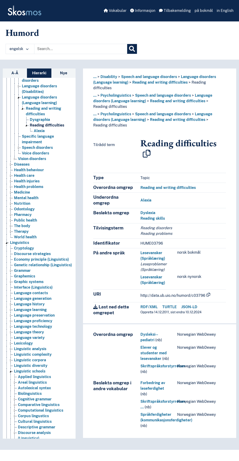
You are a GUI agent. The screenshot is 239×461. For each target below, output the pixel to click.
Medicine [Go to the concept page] (22, 192)
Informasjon (142, 10)
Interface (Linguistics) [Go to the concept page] (33, 287)
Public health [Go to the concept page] (25, 220)
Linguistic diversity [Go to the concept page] (30, 365)
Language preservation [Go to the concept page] (34, 315)
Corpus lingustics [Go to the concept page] (33, 416)
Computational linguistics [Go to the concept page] (40, 410)
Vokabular (115, 10)
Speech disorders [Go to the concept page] (37, 147)
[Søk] (132, 49)
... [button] (94, 77)
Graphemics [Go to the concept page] (24, 276)
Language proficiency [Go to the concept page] (33, 321)
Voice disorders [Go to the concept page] (35, 153)
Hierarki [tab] (39, 73)
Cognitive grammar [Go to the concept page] (35, 399)
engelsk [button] (19, 49)
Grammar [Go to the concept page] (22, 270)
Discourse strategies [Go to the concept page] (32, 254)
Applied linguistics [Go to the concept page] (34, 377)
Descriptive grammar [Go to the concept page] (36, 427)
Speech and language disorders (149, 77)
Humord (22, 33)
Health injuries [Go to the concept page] (27, 181)
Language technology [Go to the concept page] (33, 326)
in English (225, 10)
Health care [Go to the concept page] (24, 175)
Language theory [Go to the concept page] (29, 332)
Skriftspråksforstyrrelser (162, 366)
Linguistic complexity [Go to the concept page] (33, 354)
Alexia (145, 200)
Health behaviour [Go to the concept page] (29, 170)
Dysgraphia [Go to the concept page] (40, 119)
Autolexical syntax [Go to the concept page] (34, 388)
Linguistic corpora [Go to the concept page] (30, 360)
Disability (108, 77)
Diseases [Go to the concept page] (22, 164)
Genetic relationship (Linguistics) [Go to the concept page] (43, 265)
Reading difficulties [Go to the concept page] (47, 125)
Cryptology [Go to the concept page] (24, 248)
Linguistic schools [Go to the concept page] (29, 371)
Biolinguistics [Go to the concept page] (30, 393)
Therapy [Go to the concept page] (21, 231)
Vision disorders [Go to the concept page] (32, 159)
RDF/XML (149, 307)
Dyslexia (147, 213)
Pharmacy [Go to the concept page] (23, 214)
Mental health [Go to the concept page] (26, 198)
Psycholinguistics (115, 95)
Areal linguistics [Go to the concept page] (32, 382)
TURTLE (169, 307)
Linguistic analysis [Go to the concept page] (30, 349)
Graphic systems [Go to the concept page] (28, 282)
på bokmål (204, 10)
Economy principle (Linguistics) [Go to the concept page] (41, 259)
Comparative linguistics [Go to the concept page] (39, 405)
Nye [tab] (63, 73)
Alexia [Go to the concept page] (39, 131)
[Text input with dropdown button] (80, 49)
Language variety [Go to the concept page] (29, 337)
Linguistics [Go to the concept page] (19, 242)
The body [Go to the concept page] (22, 226)
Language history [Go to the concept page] (29, 304)
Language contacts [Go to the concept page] (31, 293)
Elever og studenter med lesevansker (153, 353)
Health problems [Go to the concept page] (28, 186)
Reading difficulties (110, 106)
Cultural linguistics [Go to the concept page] (35, 421)
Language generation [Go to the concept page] (32, 298)
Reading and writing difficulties (160, 82)
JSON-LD (189, 307)
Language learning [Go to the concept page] (30, 309)
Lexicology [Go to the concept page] (23, 343)
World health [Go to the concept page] (25, 237)
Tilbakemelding (175, 10)
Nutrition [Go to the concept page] (22, 203)
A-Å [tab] (14, 73)
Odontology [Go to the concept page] (24, 209)
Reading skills (152, 218)
